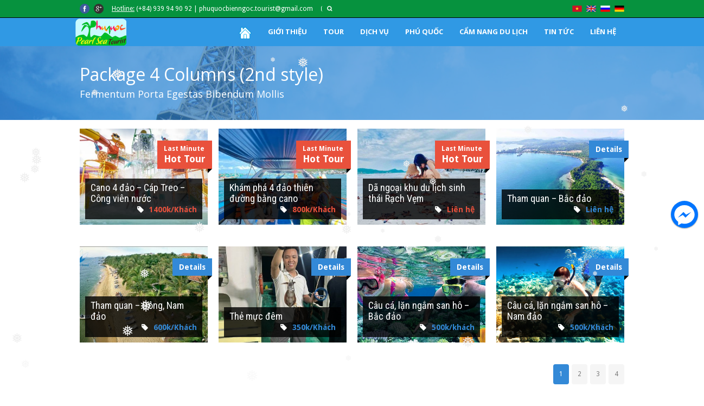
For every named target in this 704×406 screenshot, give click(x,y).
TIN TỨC (559, 31)
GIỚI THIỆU (287, 31)
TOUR (333, 31)
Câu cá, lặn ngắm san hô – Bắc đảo (418, 311)
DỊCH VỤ (374, 31)
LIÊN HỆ (603, 31)
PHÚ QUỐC (424, 31)
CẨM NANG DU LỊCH (493, 31)
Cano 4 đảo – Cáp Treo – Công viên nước (138, 193)
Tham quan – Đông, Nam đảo (137, 311)
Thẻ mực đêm (256, 316)
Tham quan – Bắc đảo (549, 198)
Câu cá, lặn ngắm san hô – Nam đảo (557, 311)
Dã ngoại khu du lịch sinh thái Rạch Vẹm (416, 193)
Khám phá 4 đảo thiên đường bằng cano (271, 193)
